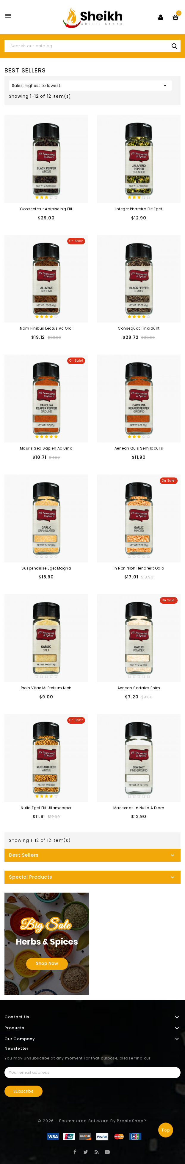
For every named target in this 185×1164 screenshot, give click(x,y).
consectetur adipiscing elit (46, 208)
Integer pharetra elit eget (138, 208)
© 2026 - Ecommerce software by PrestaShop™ (92, 1121)
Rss (96, 1151)
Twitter (85, 1151)
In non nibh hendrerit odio (139, 568)
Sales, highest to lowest (90, 85)
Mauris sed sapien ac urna (46, 448)
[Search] (92, 46)
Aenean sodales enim (138, 687)
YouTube (107, 1151)
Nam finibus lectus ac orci (46, 328)
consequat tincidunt (139, 328)
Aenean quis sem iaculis (139, 448)
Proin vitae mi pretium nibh (46, 687)
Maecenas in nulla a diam (138, 807)
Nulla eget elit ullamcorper (46, 807)
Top (165, 1130)
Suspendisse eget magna (46, 568)
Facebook (75, 1151)
